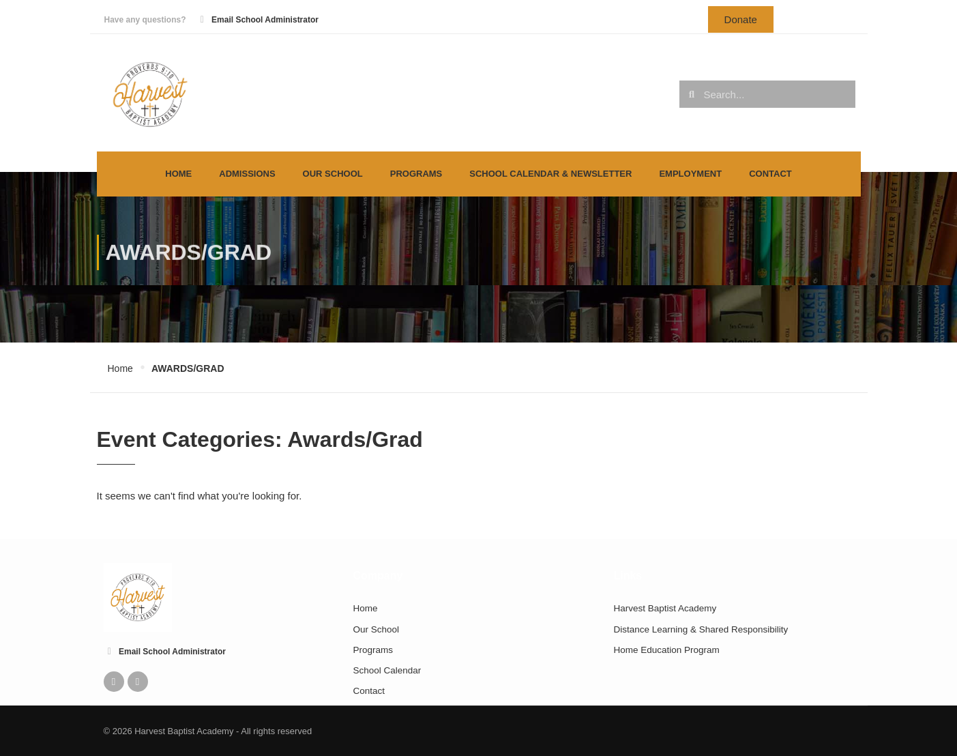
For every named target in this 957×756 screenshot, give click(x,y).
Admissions (247, 174)
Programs (416, 174)
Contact (770, 174)
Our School (333, 174)
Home (178, 174)
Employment (690, 174)
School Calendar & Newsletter (550, 174)
